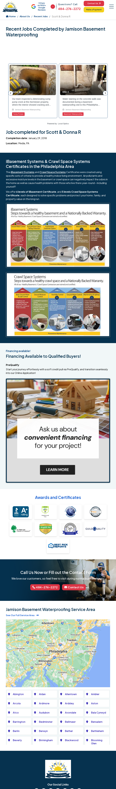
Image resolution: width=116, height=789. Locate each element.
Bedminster (46, 721)
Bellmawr (70, 721)
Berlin (16, 731)
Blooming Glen (96, 742)
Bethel (69, 731)
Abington (18, 694)
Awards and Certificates (58, 497)
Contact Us (93, 3)
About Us (25, 16)
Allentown (71, 694)
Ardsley (69, 703)
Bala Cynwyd (98, 712)
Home (11, 16)
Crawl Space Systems (53, 172)
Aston (94, 703)
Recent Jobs (41, 16)
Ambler (95, 694)
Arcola (17, 703)
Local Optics (63, 124)
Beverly (17, 740)
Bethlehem (97, 731)
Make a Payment (94, 9)
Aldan (42, 694)
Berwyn (43, 731)
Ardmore (44, 703)
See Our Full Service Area (22, 615)
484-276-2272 (69, 9)
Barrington (19, 721)
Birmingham (46, 740)
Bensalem (96, 721)
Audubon (44, 712)
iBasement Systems (22, 172)
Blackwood (71, 740)
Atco (16, 712)
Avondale (70, 712)
